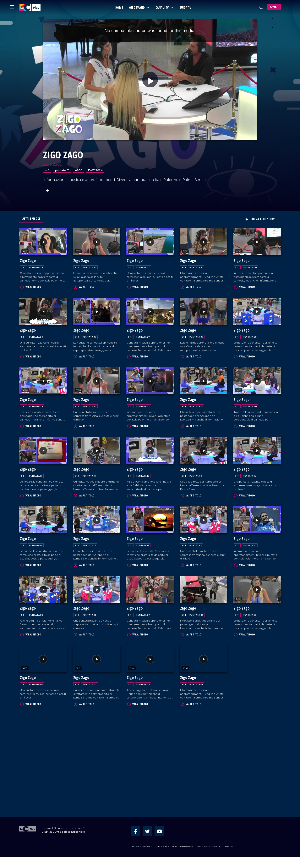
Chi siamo (135, 846)
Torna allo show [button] (260, 219)
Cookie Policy (162, 846)
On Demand (139, 7)
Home (119, 7)
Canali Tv (164, 7)
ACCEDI (273, 7)
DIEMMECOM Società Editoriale (63, 831)
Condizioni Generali (183, 846)
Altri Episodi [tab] (31, 219)
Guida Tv (185, 7)
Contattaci (228, 846)
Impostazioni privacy (208, 846)
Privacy (147, 846)
